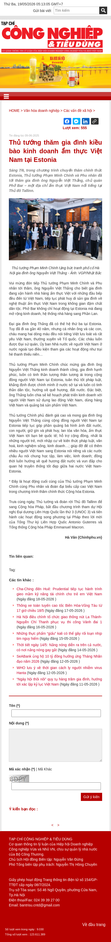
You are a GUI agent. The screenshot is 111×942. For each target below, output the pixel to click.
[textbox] (76, 10)
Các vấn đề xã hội (77, 111)
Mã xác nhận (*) (22, 769)
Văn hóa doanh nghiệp (41, 111)
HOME (14, 111)
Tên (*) (14, 706)
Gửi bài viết (42, 11)
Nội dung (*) (19, 723)
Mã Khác (45, 769)
